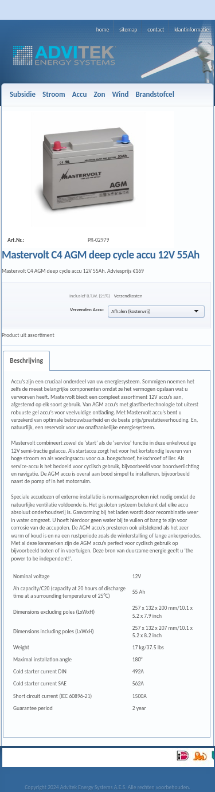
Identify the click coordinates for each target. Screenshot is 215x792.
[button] (156, 311)
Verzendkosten (128, 296)
